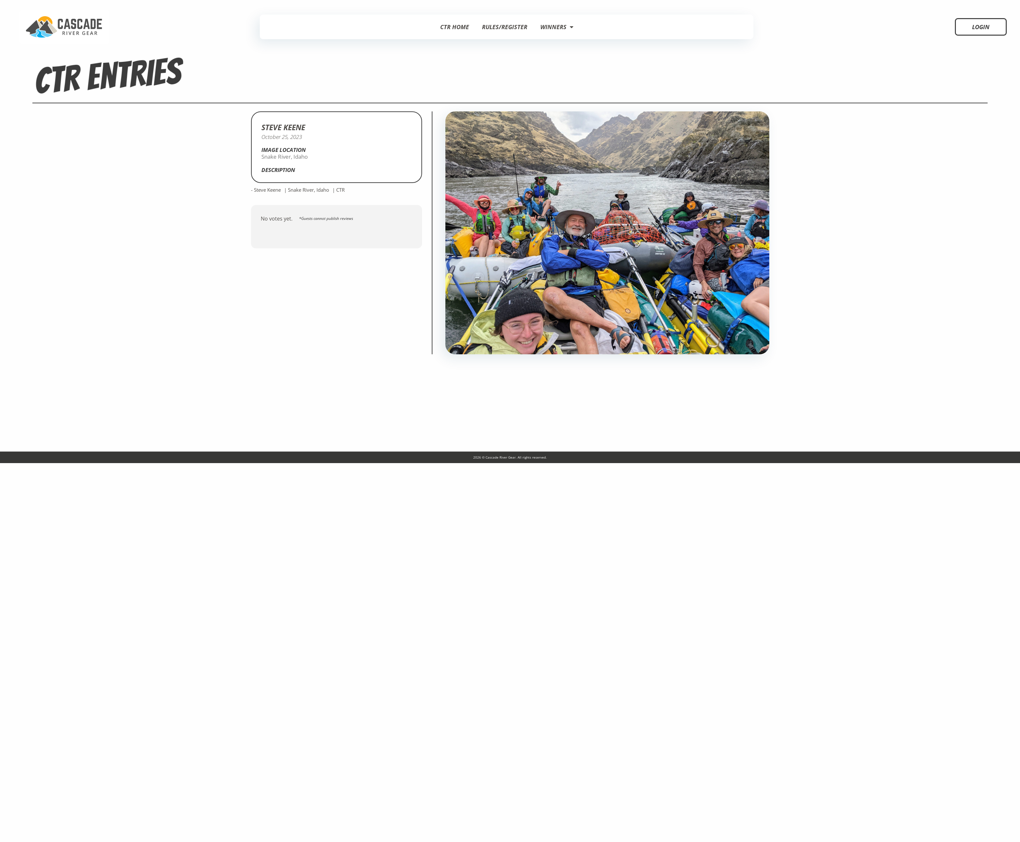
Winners (556, 27)
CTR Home (454, 27)
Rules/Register (504, 27)
